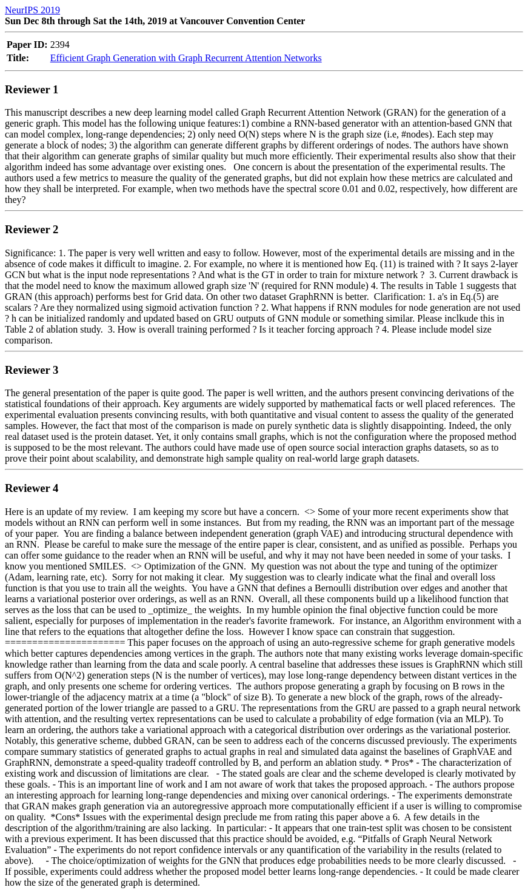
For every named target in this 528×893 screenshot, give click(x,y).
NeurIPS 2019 (32, 10)
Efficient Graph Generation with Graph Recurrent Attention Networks (186, 58)
